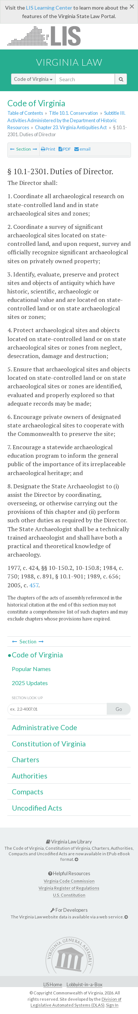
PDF (65, 149)
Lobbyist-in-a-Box (84, 984)
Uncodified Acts (37, 808)
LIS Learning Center (49, 7)
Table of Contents (25, 113)
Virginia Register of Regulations (69, 888)
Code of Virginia (33, 79)
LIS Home (52, 984)
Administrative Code (44, 727)
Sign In (112, 1005)
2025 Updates (30, 682)
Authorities (29, 775)
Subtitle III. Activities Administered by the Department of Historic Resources (66, 120)
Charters (25, 759)
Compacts (27, 791)
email (82, 149)
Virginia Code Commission (69, 881)
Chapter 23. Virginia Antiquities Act (71, 127)
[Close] (132, 6)
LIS (48, 35)
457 (33, 585)
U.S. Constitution (69, 895)
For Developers (69, 910)
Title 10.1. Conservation (73, 113)
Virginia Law (69, 62)
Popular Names (31, 668)
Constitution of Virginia (49, 743)
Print (48, 149)
